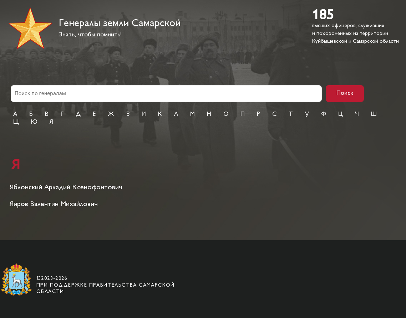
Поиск (344, 93)
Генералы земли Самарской (120, 24)
